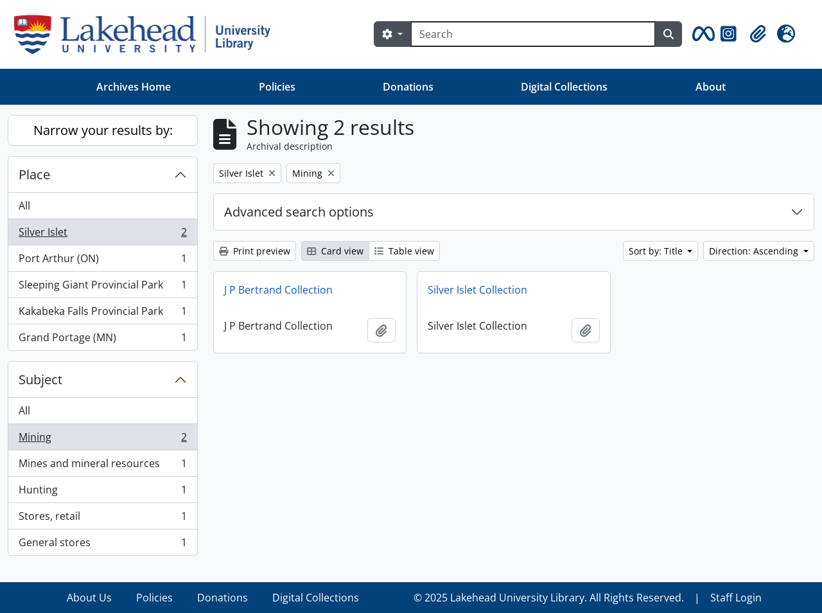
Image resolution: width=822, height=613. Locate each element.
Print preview (254, 251)
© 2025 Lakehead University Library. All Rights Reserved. (549, 598)
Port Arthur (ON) (102, 261)
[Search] (533, 34)
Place (34, 174)
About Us (89, 598)
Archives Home (133, 87)
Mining (102, 439)
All (24, 206)
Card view (335, 251)
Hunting (102, 492)
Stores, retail (102, 518)
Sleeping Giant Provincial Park (102, 287)
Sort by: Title (657, 251)
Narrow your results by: (103, 130)
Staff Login (736, 598)
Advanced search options (299, 211)
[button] (701, 34)
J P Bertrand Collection (278, 290)
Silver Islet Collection (477, 290)
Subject (40, 379)
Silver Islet (102, 234)
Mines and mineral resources (102, 466)
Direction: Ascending (755, 251)
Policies (277, 87)
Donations (408, 87)
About (710, 87)
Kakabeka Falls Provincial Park (102, 313)
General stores (102, 545)
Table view (404, 251)
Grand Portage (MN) (102, 340)
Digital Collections (564, 87)
